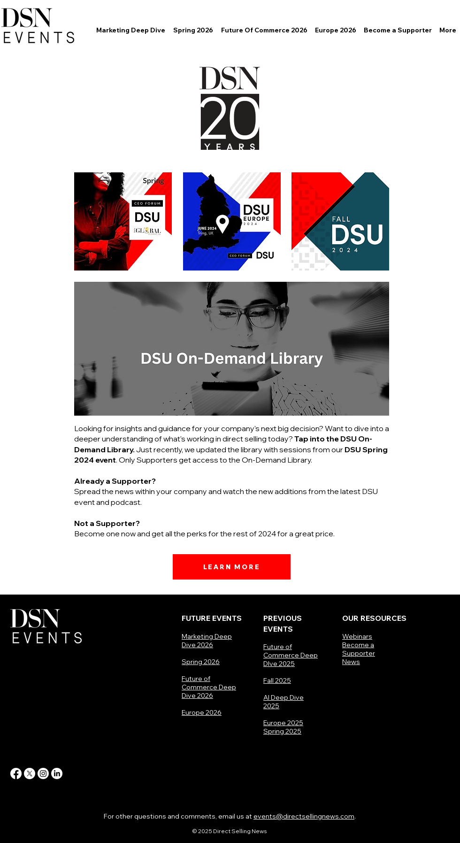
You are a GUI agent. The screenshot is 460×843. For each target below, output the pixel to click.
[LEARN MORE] (232, 567)
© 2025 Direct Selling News (230, 831)
